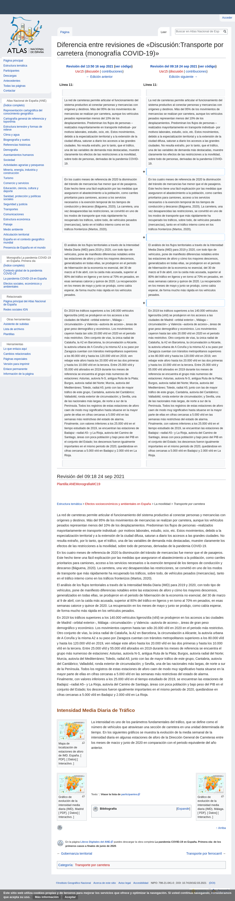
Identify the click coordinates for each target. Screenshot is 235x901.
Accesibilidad (140, 882)
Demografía (10, 149)
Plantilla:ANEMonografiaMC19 (78, 484)
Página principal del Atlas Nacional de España (24, 303)
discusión (92, 71)
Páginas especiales (15, 359)
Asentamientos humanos (18, 155)
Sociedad (9, 160)
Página (64, 32)
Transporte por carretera (92, 865)
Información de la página (18, 373)
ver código (123, 66)
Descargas (10, 75)
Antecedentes (11, 80)
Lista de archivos (13, 329)
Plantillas (8, 334)
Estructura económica (16, 219)
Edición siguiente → (183, 76)
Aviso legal (124, 882)
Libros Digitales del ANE (95, 841)
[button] (183, 808)
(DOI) (212, 882)
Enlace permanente (15, 369)
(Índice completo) (14, 105)
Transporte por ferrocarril (204, 853)
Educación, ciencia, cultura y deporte (20, 190)
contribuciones (112, 71)
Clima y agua (11, 134)
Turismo (8, 178)
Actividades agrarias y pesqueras (23, 165)
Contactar (9, 90)
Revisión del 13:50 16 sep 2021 (89, 66)
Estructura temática (69, 504)
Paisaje (7, 224)
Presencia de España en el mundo (24, 247)
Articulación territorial (16, 234)
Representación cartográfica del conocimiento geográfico (22, 112)
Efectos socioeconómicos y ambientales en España (118, 504)
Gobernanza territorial (76, 853)
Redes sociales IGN (15, 309)
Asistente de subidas (16, 324)
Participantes (11, 70)
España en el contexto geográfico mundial (23, 241)
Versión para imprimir (16, 364)
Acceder (227, 17)
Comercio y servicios (16, 183)
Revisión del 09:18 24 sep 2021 (173, 66)
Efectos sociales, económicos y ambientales (22, 285)
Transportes (10, 209)
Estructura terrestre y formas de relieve (22, 128)
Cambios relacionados (17, 354)
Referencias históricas (17, 144)
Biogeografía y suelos (16, 139)
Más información (47, 897)
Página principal (13, 60)
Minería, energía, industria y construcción (20, 171)
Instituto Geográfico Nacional (73, 7)
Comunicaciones (13, 214)
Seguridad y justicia (15, 204)
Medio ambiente (13, 229)
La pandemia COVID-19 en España (25, 278)
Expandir (183, 808)
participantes (129, 794)
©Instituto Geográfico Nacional (73, 882)
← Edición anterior (99, 76)
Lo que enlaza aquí (15, 348)
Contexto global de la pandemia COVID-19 (22, 272)
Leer (164, 32)
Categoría (65, 865)
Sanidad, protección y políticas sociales (22, 198)
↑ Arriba (221, 828)
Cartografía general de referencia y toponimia (24, 120)
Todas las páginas (14, 85)
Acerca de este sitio (104, 882)
